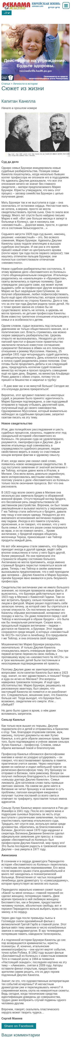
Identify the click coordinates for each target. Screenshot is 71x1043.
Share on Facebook (19, 1026)
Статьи (5, 83)
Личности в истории (25, 83)
